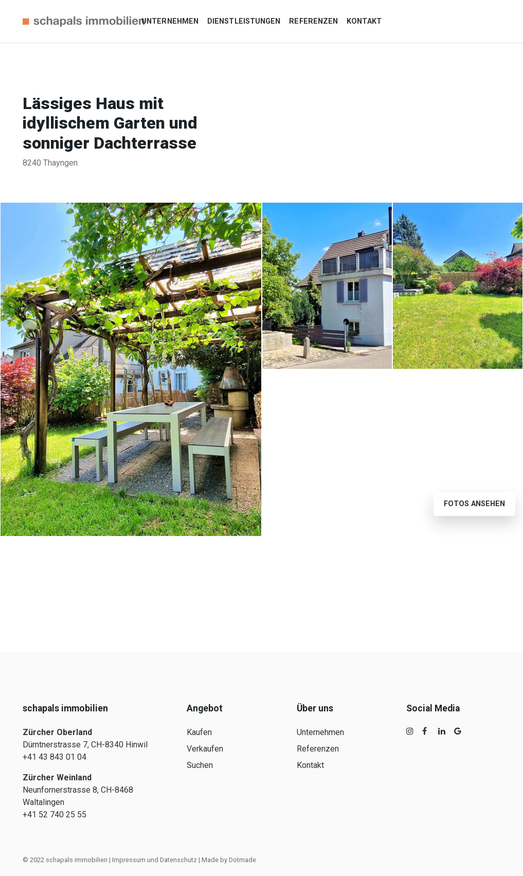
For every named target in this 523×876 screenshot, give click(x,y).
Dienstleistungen (244, 21)
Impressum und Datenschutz (154, 860)
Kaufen (199, 732)
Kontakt (364, 21)
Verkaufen (205, 749)
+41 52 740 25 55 (54, 814)
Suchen (200, 765)
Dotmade (242, 860)
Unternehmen (170, 21)
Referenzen (313, 21)
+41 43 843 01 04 (54, 757)
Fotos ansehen (474, 503)
